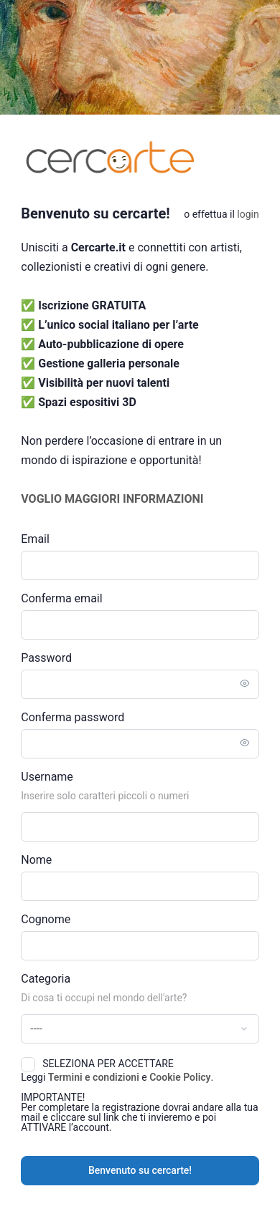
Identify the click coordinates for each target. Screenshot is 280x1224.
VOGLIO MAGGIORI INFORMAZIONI (112, 499)
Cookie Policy (179, 1077)
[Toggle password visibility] (244, 684)
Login (247, 214)
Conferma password (72, 717)
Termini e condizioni (93, 1077)
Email (35, 539)
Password (46, 658)
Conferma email (61, 598)
